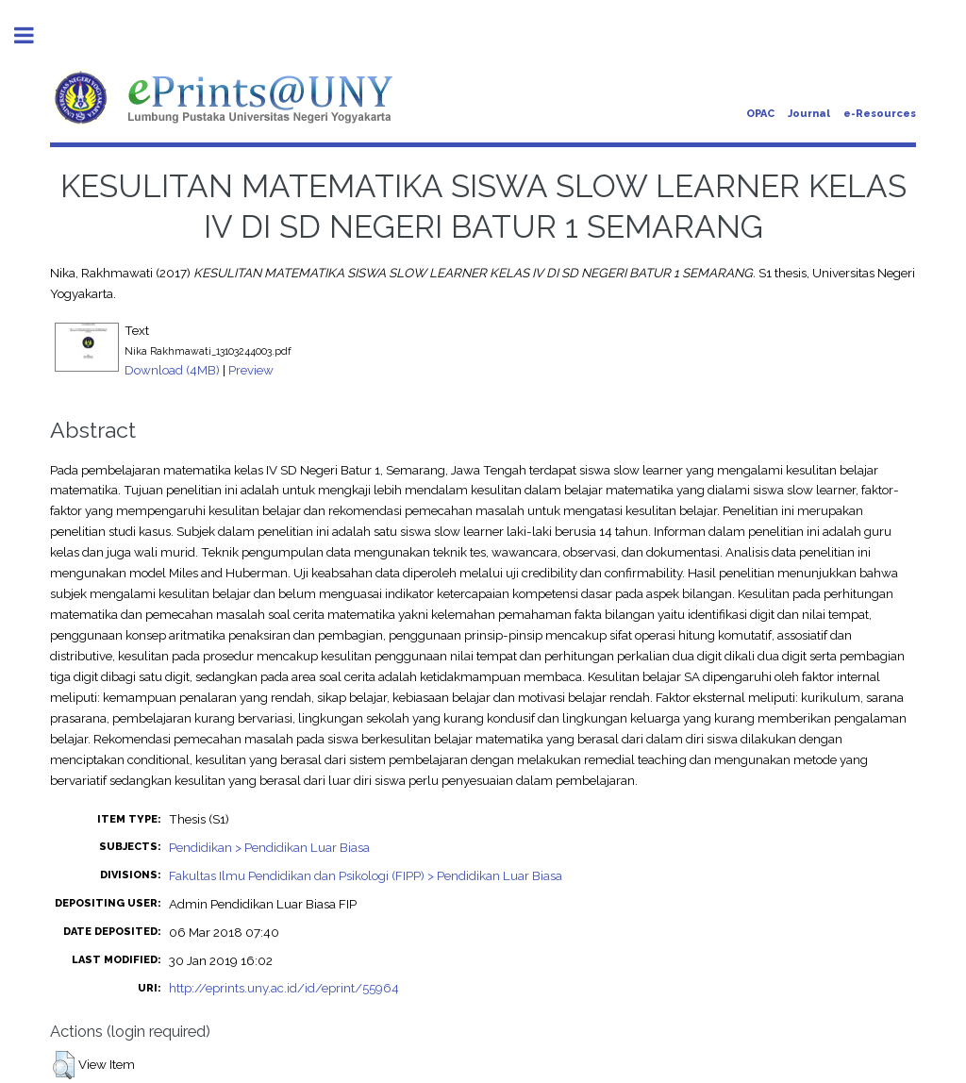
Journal (809, 114)
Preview (251, 369)
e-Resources (879, 114)
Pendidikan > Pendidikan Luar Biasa (269, 847)
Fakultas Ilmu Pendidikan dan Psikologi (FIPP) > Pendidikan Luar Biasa (365, 875)
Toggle (34, 35)
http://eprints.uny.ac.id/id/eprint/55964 (284, 987)
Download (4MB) (172, 369)
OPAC (760, 114)
